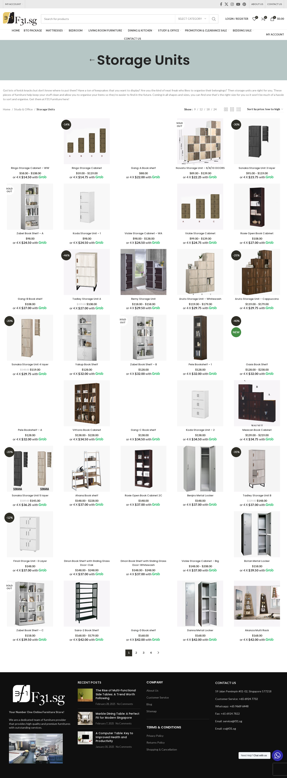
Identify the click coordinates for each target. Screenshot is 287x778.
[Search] (129, 19)
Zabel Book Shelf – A (29, 237)
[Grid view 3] (232, 109)
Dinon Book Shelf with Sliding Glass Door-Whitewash (143, 569)
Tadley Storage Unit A (86, 303)
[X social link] (226, 4)
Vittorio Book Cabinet (86, 435)
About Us (152, 696)
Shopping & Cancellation (161, 755)
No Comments (122, 706)
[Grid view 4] (239, 109)
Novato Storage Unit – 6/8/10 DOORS (200, 169)
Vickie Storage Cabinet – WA (143, 237)
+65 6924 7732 (248, 704)
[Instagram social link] (232, 4)
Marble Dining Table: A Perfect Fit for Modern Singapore (116, 718)
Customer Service (157, 703)
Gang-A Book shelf (143, 167)
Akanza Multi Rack (257, 636)
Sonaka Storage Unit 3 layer (257, 167)
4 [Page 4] (151, 658)
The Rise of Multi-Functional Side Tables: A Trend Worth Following (116, 699)
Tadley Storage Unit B (257, 501)
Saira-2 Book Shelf (86, 636)
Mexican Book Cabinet (257, 435)
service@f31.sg (232, 727)
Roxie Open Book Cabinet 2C (143, 501)
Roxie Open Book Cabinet (257, 237)
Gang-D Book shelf (143, 636)
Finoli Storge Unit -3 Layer (29, 567)
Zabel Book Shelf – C (29, 636)
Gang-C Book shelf (144, 435)
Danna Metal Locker (200, 636)
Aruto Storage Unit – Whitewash (200, 303)
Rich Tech (78, 771)
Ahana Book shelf (86, 501)
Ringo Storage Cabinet (86, 167)
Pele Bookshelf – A (29, 435)
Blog (149, 710)
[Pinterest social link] (244, 4)
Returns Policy (155, 748)
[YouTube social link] (238, 4)
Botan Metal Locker (258, 567)
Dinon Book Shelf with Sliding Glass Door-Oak (86, 569)
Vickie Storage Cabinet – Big (200, 567)
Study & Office (23, 109)
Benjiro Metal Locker (200, 501)
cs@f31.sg (229, 734)
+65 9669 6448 (239, 712)
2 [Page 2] (136, 658)
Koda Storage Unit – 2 (200, 435)
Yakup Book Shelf (86, 369)
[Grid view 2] (226, 109)
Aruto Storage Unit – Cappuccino (257, 303)
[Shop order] (265, 109)
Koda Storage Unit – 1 (86, 237)
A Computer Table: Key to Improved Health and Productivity (111, 739)
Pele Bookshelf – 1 (200, 369)
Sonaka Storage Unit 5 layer (29, 501)
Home (7, 109)
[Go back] (92, 60)
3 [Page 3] (143, 658)
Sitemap (151, 717)
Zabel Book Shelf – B (143, 369)
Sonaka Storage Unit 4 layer (29, 369)
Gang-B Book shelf (29, 303)
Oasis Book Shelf (257, 369)
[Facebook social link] (221, 4)
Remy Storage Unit (143, 303)
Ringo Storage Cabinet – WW (30, 167)
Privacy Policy (154, 741)
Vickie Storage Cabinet (200, 237)
